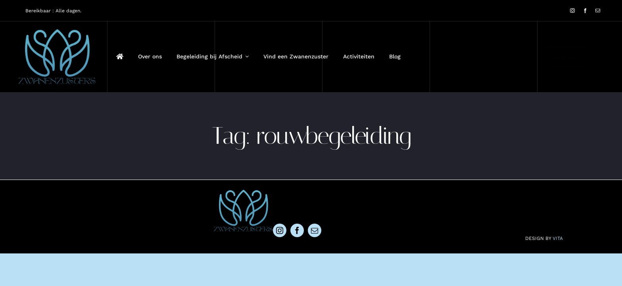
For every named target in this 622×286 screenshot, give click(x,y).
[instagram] (572, 10)
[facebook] (585, 10)
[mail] (597, 10)
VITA (558, 238)
